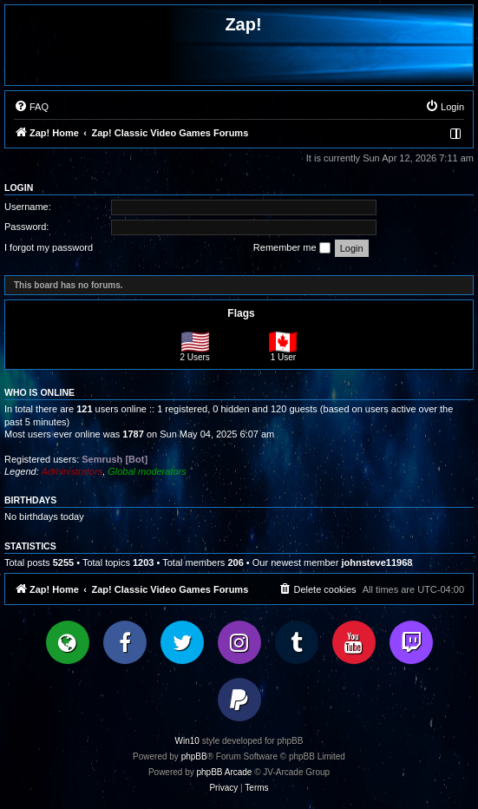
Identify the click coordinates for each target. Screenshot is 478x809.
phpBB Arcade (224, 772)
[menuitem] (31, 106)
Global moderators (147, 471)
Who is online (39, 392)
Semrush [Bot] (114, 459)
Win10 (187, 741)
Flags (240, 313)
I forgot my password (48, 247)
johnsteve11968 (376, 562)
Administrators (72, 471)
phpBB (194, 756)
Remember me (292, 248)
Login (18, 187)
